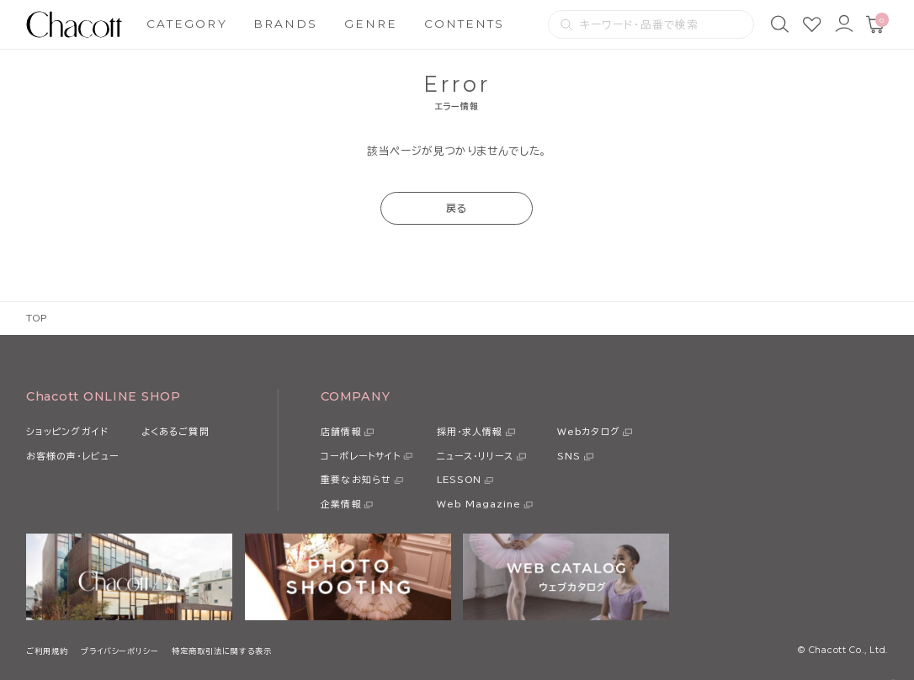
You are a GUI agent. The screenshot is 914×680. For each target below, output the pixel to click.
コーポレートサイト (361, 455)
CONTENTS (464, 23)
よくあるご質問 (175, 431)
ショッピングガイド (67, 431)
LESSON (459, 479)
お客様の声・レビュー (72, 455)
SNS (569, 455)
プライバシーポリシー (120, 651)
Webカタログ (588, 431)
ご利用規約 (47, 651)
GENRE (370, 23)
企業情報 (341, 503)
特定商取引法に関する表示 (222, 651)
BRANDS (285, 23)
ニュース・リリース (475, 455)
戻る (457, 208)
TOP (36, 318)
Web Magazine (479, 503)
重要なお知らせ (356, 479)
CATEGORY (186, 23)
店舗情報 (341, 431)
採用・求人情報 (470, 431)
